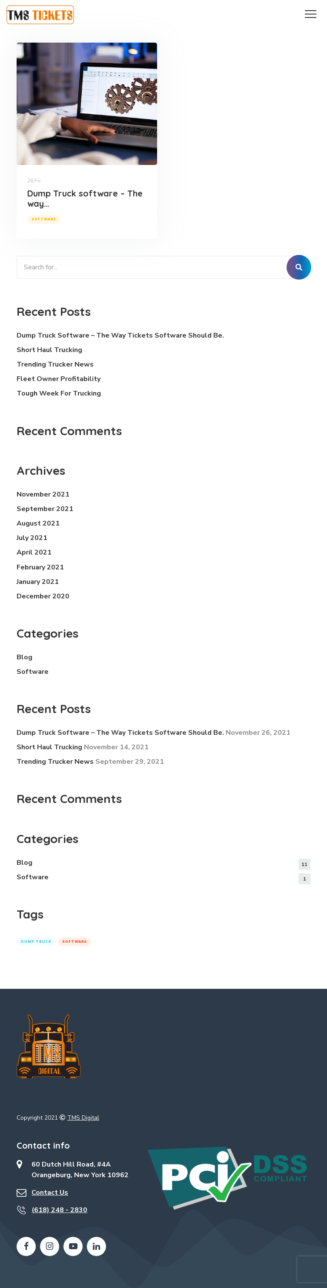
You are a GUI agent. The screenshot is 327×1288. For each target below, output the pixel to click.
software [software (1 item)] (74, 941)
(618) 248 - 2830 (59, 1210)
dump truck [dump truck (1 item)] (36, 941)
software (44, 219)
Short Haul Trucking (49, 350)
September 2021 (45, 509)
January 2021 (38, 581)
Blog (24, 657)
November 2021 (43, 494)
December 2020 (43, 596)
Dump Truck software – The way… (85, 198)
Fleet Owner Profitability (58, 379)
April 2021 (34, 552)
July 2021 (32, 538)
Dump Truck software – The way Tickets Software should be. (120, 335)
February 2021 (40, 567)
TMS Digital (83, 1118)
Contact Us (50, 1192)
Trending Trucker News (55, 364)
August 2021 (38, 523)
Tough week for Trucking (59, 393)
